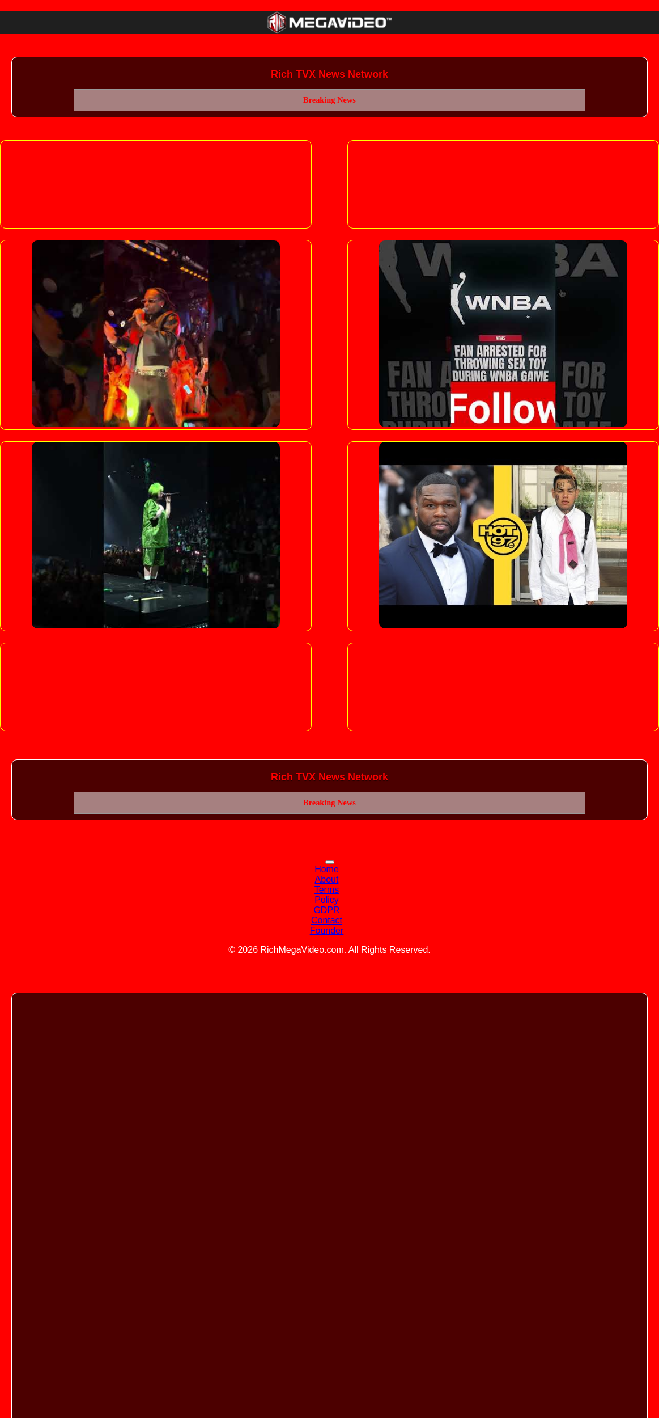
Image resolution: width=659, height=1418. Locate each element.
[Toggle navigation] (329, 862)
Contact (326, 920)
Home (326, 869)
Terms (326, 889)
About (327, 879)
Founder (327, 930)
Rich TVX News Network (329, 74)
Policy (326, 900)
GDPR (326, 910)
